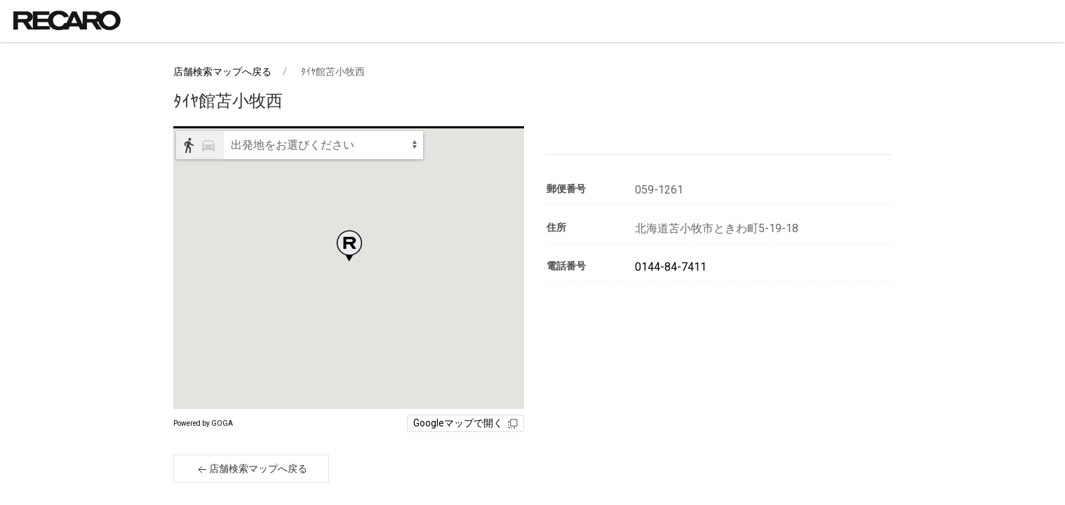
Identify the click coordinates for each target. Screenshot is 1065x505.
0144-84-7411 (670, 267)
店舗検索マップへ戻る (222, 71)
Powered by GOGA (203, 423)
